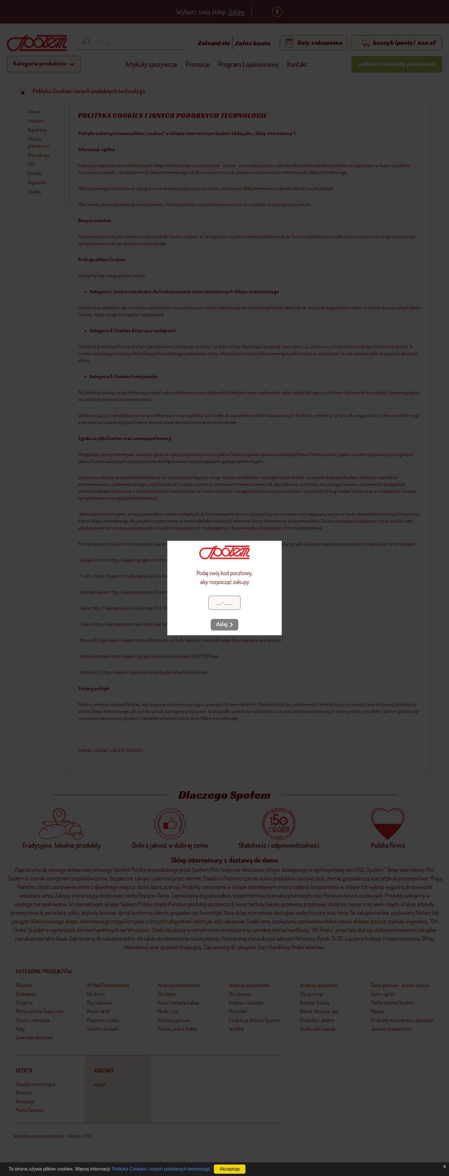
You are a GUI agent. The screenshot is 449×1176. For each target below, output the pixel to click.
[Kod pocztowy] (224, 603)
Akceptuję (230, 1169)
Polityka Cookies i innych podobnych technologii (161, 1169)
